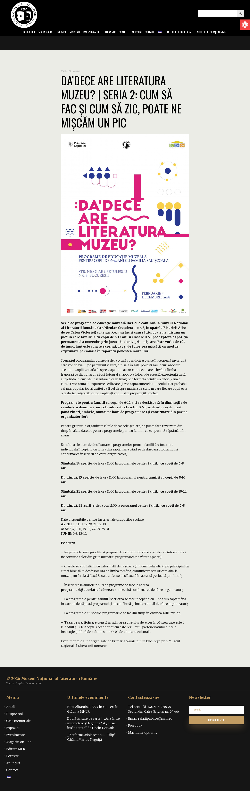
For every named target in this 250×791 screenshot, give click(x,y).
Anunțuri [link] (140, 32)
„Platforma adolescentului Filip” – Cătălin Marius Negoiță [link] (93, 738)
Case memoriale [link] (30, 32)
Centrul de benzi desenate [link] (190, 32)
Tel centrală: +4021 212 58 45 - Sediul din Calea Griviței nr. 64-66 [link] (153, 710)
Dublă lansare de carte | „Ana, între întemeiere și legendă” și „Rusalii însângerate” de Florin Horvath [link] (93, 724)
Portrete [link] (125, 32)
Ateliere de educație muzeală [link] (229, 32)
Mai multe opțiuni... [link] (142, 734)
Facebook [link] (135, 727)
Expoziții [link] (48, 32)
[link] (245, 24)
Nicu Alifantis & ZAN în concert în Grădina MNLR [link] (92, 710)
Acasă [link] (10, 708)
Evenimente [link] (64, 32)
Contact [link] (155, 32)
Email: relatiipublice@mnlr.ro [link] (150, 720)
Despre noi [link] (9, 32)
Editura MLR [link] (107, 32)
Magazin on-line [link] (85, 32)
